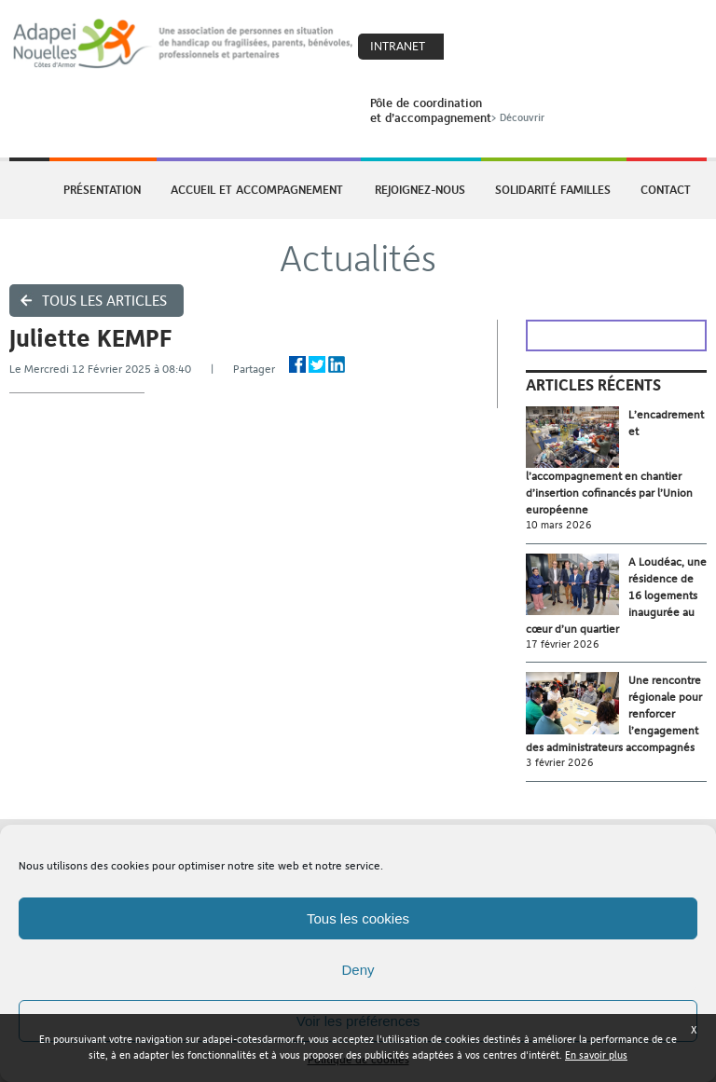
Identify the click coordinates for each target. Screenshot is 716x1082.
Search (510, 48)
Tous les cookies (358, 918)
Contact (665, 189)
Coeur (470, 48)
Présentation (102, 189)
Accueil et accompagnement (257, 189)
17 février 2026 (562, 644)
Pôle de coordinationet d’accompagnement (459, 110)
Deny (357, 970)
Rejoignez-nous (420, 189)
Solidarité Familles (553, 189)
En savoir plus (596, 1055)
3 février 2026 (560, 763)
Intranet (397, 46)
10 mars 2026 (559, 525)
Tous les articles (104, 300)
